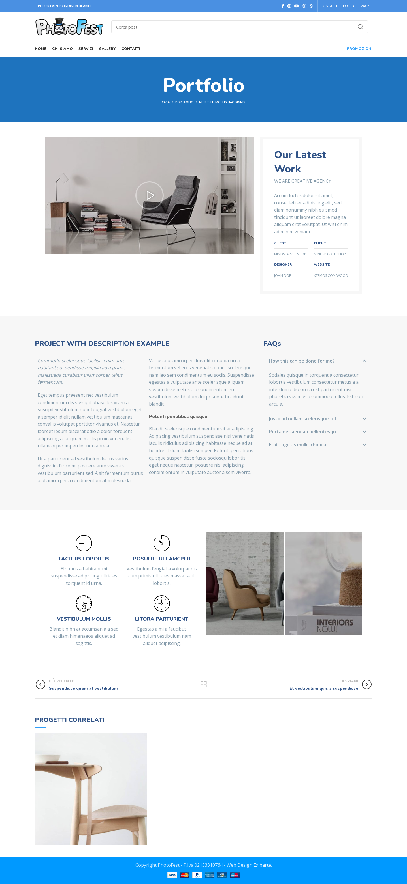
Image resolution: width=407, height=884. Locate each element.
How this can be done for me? (302, 361)
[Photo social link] (304, 6)
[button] (149, 195)
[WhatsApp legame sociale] (311, 6)
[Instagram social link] (289, 6)
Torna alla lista (203, 684)
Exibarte (262, 865)
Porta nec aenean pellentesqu (302, 431)
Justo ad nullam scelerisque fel (302, 418)
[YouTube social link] (297, 6)
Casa (166, 102)
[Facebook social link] (283, 6)
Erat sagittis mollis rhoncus (299, 444)
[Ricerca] (239, 26)
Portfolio (184, 102)
